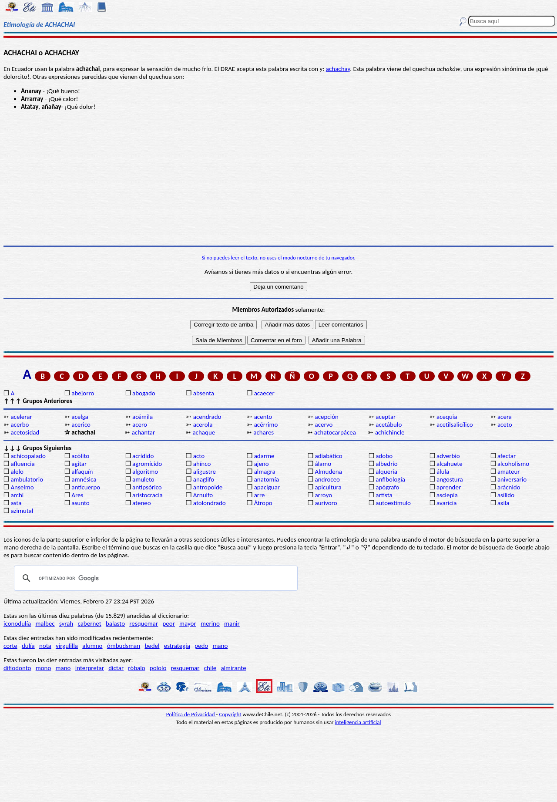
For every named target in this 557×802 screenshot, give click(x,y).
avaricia (446, 503)
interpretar (89, 668)
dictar (116, 668)
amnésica (83, 479)
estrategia (177, 646)
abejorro (82, 393)
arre (259, 495)
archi (16, 495)
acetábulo (389, 424)
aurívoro (326, 503)
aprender (448, 487)
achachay (338, 69)
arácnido (508, 487)
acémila (142, 417)
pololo (158, 668)
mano (220, 646)
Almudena (328, 471)
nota (45, 646)
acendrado (207, 417)
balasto (115, 623)
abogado (143, 393)
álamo (323, 464)
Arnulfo (203, 495)
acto (199, 456)
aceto (504, 424)
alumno (92, 646)
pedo (201, 646)
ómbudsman (123, 646)
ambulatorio (26, 479)
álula (442, 471)
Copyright (230, 714)
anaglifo (203, 479)
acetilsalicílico (454, 424)
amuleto (143, 479)
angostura (449, 479)
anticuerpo (85, 487)
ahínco (202, 464)
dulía (28, 646)
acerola (203, 424)
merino (210, 623)
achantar (143, 432)
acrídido (143, 456)
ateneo (141, 503)
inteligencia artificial (358, 722)
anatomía (266, 479)
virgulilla (67, 646)
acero (139, 424)
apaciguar (267, 487)
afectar (506, 456)
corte (10, 646)
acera (504, 417)
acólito (80, 456)
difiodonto (17, 668)
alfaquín (82, 471)
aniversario (512, 479)
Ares (77, 495)
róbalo (136, 668)
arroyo (323, 495)
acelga (79, 417)
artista (384, 495)
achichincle (390, 432)
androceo (327, 479)
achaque (203, 432)
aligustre (204, 471)
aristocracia (147, 495)
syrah (66, 623)
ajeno (261, 464)
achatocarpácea (335, 432)
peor (168, 623)
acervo (323, 424)
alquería (386, 471)
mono (43, 668)
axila (503, 503)
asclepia (447, 495)
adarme (264, 456)
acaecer (264, 393)
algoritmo (145, 471)
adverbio (448, 456)
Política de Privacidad (191, 714)
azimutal (21, 511)
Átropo (263, 503)
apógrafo (387, 487)
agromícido (147, 464)
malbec (44, 623)
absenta (203, 393)
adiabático (328, 456)
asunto (80, 503)
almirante (233, 668)
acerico (81, 424)
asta (15, 503)
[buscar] (154, 578)
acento (263, 417)
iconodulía (17, 623)
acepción (326, 417)
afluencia (22, 464)
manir (232, 623)
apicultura (328, 487)
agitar (79, 464)
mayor (187, 623)
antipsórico (147, 487)
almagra (264, 471)
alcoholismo (513, 464)
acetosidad (24, 432)
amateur (508, 471)
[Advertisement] (278, 178)
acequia (446, 417)
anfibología (390, 479)
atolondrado (209, 503)
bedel (151, 646)
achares (263, 432)
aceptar (386, 417)
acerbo (19, 424)
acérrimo (266, 424)
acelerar (21, 417)
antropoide (207, 487)
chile (210, 668)
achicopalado (27, 456)
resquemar (143, 623)
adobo (384, 456)
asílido (505, 495)
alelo (16, 471)
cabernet (89, 623)
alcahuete (449, 464)
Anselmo (22, 487)
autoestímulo (393, 503)
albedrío (386, 464)
